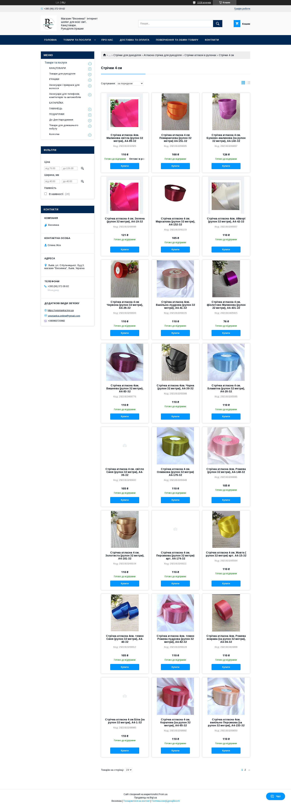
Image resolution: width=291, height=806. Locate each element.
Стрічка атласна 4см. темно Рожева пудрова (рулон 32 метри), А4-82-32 (175, 638)
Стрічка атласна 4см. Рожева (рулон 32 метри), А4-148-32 (226, 470)
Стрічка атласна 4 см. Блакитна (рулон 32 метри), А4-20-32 (226, 388)
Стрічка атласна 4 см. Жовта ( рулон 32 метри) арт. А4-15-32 (226, 554)
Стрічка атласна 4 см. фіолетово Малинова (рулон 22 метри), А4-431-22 (226, 304)
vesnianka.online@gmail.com (64, 315)
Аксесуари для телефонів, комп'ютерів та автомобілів (65, 95)
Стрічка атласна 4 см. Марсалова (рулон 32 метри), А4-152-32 (175, 221)
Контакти (212, 39)
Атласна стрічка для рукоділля (163, 55)
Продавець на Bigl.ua (145, 797)
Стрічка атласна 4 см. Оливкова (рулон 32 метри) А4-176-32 (175, 472)
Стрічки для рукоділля (127, 55)
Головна (50, 39)
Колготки (54, 134)
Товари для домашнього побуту (63, 127)
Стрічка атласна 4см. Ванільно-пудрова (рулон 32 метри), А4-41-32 (175, 304)
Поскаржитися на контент (136, 801)
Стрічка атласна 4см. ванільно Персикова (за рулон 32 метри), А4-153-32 (226, 722)
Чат (276, 796)
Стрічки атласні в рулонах (200, 55)
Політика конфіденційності (165, 801)
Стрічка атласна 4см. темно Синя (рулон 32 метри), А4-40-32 (125, 638)
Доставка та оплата (134, 39)
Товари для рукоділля (62, 73)
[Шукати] (217, 23)
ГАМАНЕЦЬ (55, 108)
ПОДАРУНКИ (56, 114)
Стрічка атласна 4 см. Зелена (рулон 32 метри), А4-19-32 (125, 220)
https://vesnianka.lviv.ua (61, 310)
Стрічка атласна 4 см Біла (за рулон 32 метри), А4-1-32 (125, 721)
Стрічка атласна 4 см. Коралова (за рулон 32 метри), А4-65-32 (175, 722)
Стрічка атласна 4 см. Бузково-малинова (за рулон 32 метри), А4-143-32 (226, 137)
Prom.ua (163, 794)
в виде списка (248, 83)
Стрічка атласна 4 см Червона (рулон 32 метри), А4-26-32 (125, 304)
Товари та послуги (77, 39)
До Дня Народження (61, 119)
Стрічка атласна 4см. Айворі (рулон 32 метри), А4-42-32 (226, 220)
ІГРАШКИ (54, 79)
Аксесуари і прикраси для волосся (64, 87)
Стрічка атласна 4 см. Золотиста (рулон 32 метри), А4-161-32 (124, 555)
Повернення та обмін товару (177, 39)
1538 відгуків (204, 2)
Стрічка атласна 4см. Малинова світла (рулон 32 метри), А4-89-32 (125, 137)
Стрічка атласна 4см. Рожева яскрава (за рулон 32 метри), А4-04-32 (226, 638)
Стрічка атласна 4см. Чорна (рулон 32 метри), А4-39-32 (175, 387)
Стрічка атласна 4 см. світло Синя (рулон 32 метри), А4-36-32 (124, 472)
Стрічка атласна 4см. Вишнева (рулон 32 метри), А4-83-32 (124, 388)
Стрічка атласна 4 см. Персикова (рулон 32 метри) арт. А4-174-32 (175, 555)
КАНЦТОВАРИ (57, 68)
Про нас (107, 39)
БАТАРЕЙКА (56, 102)
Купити (125, 166)
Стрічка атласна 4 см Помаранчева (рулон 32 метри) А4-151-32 (175, 137)
